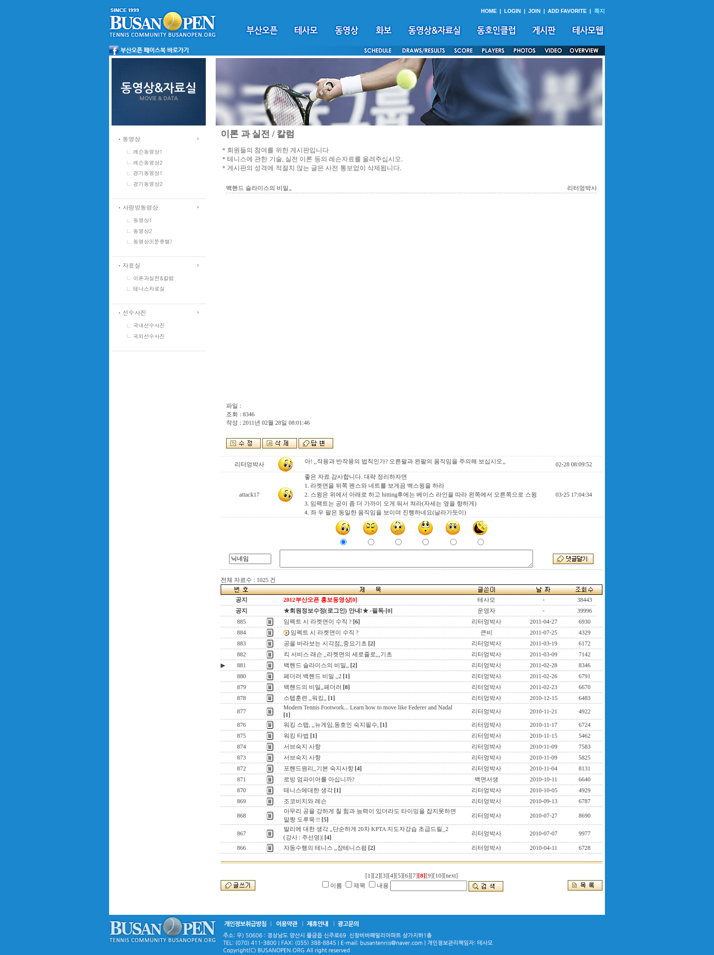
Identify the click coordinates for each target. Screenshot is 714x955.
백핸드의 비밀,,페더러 (313, 687)
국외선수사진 (149, 336)
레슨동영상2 (148, 162)
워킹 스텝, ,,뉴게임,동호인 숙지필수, (331, 724)
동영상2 (142, 231)
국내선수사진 (149, 325)
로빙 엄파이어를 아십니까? (319, 779)
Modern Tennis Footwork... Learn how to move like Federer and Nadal (368, 707)
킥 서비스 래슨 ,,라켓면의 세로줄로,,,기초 (338, 654)
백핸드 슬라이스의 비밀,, (316, 665)
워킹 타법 (296, 735)
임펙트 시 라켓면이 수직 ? (318, 621)
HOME (489, 11)
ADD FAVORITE (567, 11)
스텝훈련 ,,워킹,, (305, 698)
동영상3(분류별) (152, 241)
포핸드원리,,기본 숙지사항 (319, 768)
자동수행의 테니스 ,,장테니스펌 (325, 847)
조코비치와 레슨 (305, 801)
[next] (451, 875)
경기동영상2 (148, 184)
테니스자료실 (149, 288)
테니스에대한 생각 (308, 790)
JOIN (534, 11)
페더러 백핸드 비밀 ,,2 (313, 676)
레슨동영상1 (148, 151)
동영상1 (142, 220)
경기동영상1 (148, 173)
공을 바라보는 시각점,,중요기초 (325, 643)
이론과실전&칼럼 (153, 278)
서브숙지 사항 (302, 746)
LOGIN (512, 11)
